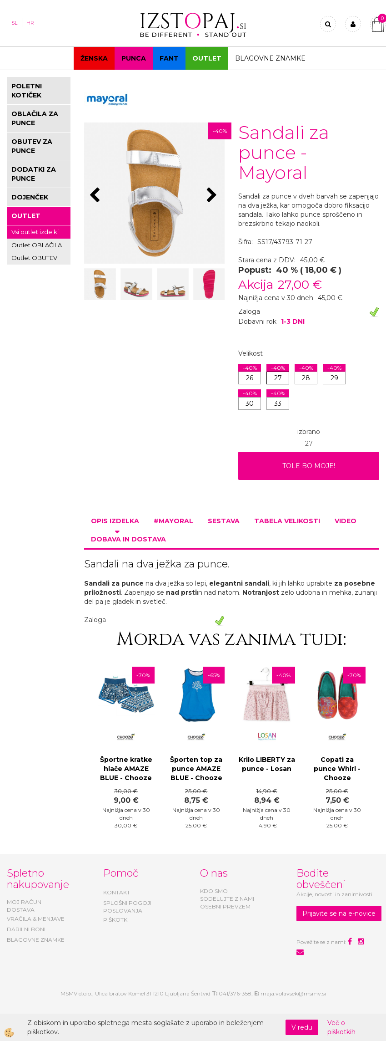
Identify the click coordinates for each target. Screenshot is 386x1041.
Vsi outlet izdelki (35, 231)
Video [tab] (345, 521)
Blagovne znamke (270, 58)
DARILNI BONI (26, 929)
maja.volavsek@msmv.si (293, 993)
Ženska (94, 58)
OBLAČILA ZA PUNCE (34, 118)
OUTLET (206, 58)
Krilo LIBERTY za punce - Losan (267, 764)
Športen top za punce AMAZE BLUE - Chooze (196, 768)
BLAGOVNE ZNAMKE (36, 939)
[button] (213, 196)
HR (30, 23)
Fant (169, 58)
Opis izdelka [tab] (115, 521)
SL (14, 23)
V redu (301, 1027)
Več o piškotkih (341, 1027)
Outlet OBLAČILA (36, 245)
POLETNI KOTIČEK (26, 90)
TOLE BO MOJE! (308, 466)
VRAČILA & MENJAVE (36, 918)
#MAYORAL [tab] (173, 521)
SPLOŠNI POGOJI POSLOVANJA (127, 906)
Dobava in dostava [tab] (128, 539)
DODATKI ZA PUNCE (33, 174)
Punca (133, 58)
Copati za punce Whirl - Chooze (337, 768)
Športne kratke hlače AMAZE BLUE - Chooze (126, 768)
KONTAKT (116, 892)
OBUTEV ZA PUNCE (31, 146)
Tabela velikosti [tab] (287, 521)
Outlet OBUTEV (34, 257)
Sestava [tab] (224, 521)
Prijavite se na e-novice (339, 913)
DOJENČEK (29, 197)
